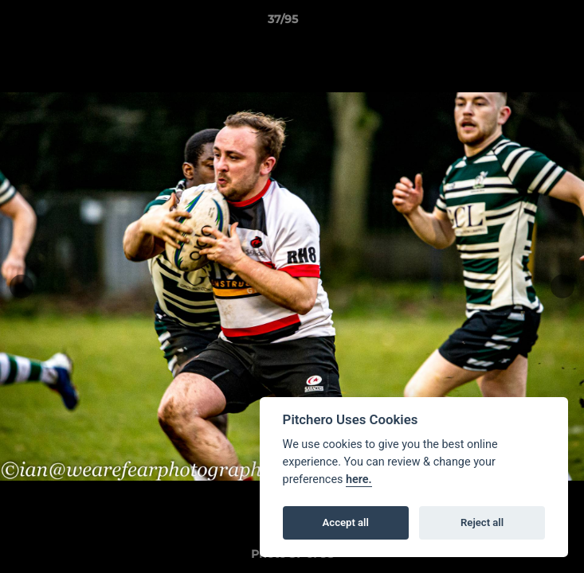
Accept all (346, 522)
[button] (526, 23)
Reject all (482, 522)
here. (359, 479)
